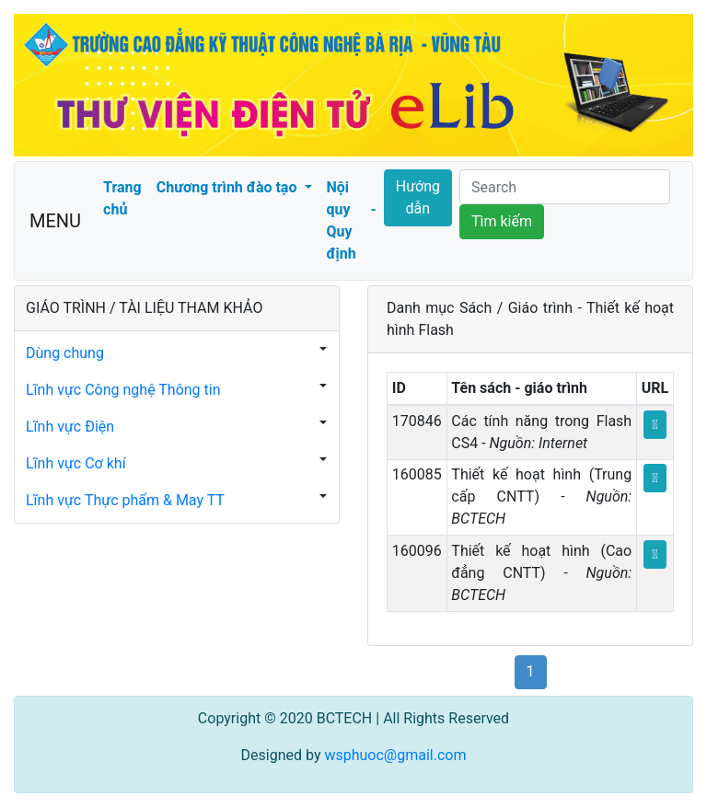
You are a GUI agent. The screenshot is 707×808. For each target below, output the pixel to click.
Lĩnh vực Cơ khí (76, 463)
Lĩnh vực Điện (70, 426)
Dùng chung (65, 353)
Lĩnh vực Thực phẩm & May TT (125, 500)
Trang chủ (122, 198)
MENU (55, 221)
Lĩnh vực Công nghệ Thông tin (123, 389)
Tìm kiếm (501, 221)
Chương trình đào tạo (228, 187)
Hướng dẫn (418, 197)
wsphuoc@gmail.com (395, 755)
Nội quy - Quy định (352, 220)
